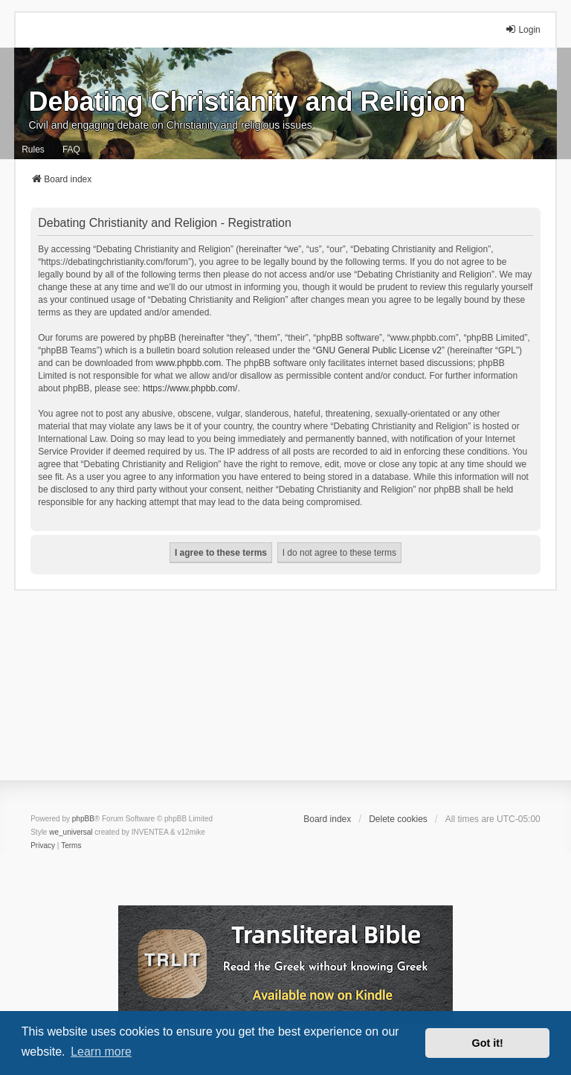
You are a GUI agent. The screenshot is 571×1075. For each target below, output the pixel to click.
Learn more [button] (101, 1051)
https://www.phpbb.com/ (190, 388)
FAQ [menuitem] (71, 149)
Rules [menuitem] (33, 149)
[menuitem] (42, 846)
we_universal (70, 832)
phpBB (83, 819)
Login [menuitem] (522, 29)
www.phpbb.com (188, 363)
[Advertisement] (285, 695)
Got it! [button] (487, 1043)
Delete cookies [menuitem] (398, 819)
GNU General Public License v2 (379, 350)
